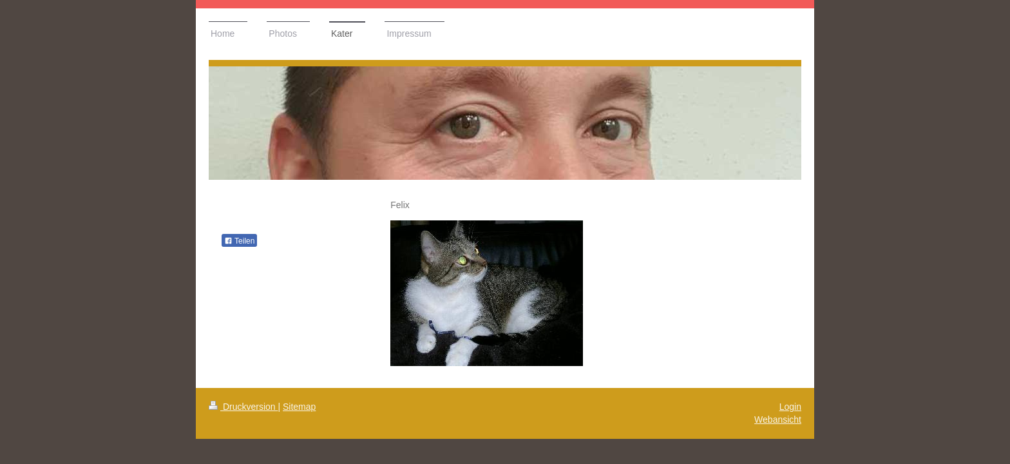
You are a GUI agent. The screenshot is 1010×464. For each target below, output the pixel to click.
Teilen (239, 241)
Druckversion (243, 406)
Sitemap (299, 406)
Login (790, 406)
